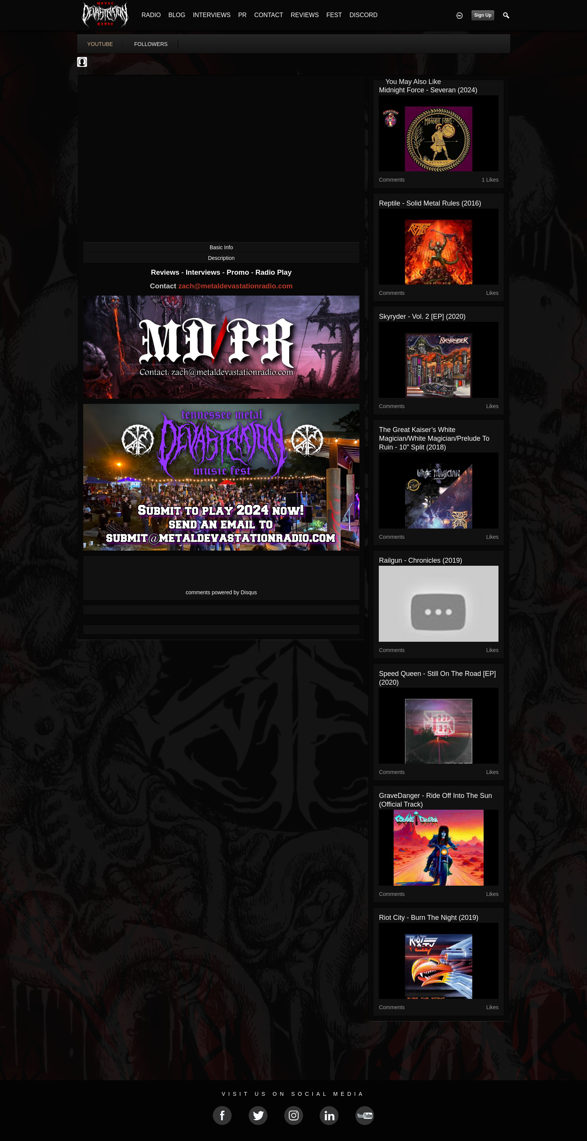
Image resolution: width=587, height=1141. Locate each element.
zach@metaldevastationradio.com (235, 286)
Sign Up (482, 15)
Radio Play (273, 272)
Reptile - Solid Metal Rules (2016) (430, 203)
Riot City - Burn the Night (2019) (428, 917)
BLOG (176, 15)
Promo (238, 272)
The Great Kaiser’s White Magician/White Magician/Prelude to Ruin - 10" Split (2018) (434, 438)
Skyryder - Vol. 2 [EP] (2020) (422, 316)
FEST (334, 15)
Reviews (166, 272)
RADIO (151, 15)
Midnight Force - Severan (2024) (428, 90)
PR (242, 15)
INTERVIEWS (212, 15)
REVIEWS (305, 15)
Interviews (204, 272)
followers (151, 44)
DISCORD (364, 15)
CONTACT (268, 15)
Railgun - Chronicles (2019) (420, 560)
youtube (100, 44)
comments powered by (221, 592)
